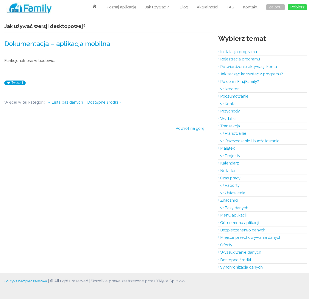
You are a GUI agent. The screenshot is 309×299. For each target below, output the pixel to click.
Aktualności (207, 7)
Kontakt (250, 7)
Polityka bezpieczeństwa (27, 281)
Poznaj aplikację (121, 7)
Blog (184, 7)
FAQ (230, 7)
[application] (220, 88)
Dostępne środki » (104, 102)
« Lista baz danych (67, 102)
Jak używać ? (158, 7)
